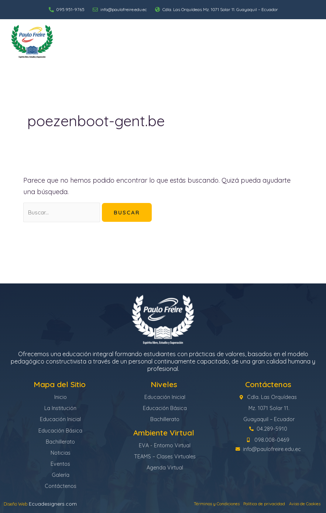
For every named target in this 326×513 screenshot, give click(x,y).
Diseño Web (18, 503)
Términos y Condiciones (183, 503)
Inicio (102, 37)
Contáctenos (303, 45)
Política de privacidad (245, 503)
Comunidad (248, 37)
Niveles (172, 37)
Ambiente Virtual (296, 37)
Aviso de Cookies (298, 503)
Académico (207, 37)
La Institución (134, 37)
